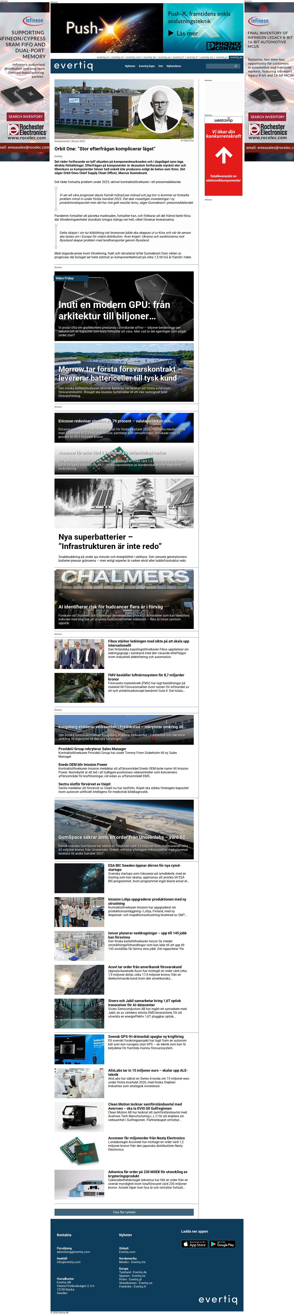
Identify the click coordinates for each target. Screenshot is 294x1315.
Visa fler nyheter (124, 1212)
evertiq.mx (206, 57)
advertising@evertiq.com (73, 1252)
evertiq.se (236, 57)
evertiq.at (102, 57)
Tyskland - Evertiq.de (132, 1272)
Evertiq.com (127, 1252)
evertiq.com (133, 57)
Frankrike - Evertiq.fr (132, 1286)
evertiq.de (149, 57)
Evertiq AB (73, 66)
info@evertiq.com (68, 1262)
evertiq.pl (221, 57)
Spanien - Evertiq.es (132, 1276)
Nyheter (130, 66)
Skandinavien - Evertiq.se (135, 1283)
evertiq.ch (117, 57)
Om (161, 66)
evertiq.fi (178, 57)
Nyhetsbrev (174, 66)
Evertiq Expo (147, 66)
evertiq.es (164, 57)
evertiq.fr (192, 57)
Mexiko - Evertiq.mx (132, 1262)
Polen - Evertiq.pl (130, 1279)
